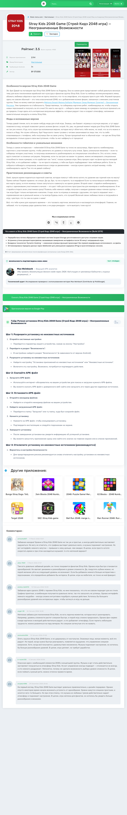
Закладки (52, 34)
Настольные (36, 62)
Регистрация (105, 4)
